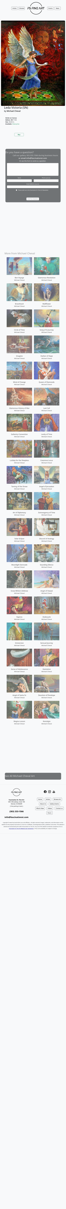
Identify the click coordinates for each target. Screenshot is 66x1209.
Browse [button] (21, 8)
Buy (19, 135)
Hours (49, 813)
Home (40, 799)
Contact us (59, 808)
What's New (40, 808)
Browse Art (57, 799)
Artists (48, 799)
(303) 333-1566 (16, 811)
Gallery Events (54, 804)
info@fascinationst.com (16, 817)
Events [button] (50, 8)
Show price (15, 124)
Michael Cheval (14, 111)
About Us (43, 804)
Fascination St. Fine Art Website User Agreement (21, 828)
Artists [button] (15, 8)
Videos (50, 808)
